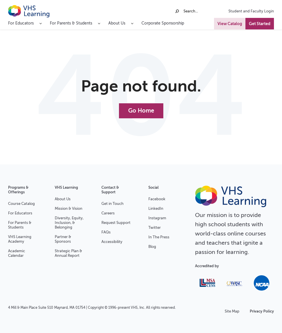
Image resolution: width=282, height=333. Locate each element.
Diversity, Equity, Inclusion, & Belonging (69, 222)
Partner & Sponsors (63, 239)
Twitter (154, 227)
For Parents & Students (19, 224)
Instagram (157, 218)
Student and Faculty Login (251, 11)
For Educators (20, 213)
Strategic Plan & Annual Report (68, 253)
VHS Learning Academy (19, 239)
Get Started (259, 23)
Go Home (141, 110)
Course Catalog (21, 203)
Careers (108, 213)
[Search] (197, 11)
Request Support (115, 222)
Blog (152, 246)
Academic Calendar (16, 253)
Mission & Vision (68, 208)
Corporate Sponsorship (162, 23)
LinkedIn (155, 208)
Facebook (156, 199)
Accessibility (111, 242)
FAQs (106, 232)
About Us (63, 199)
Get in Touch (112, 203)
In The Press (158, 237)
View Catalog (229, 23)
